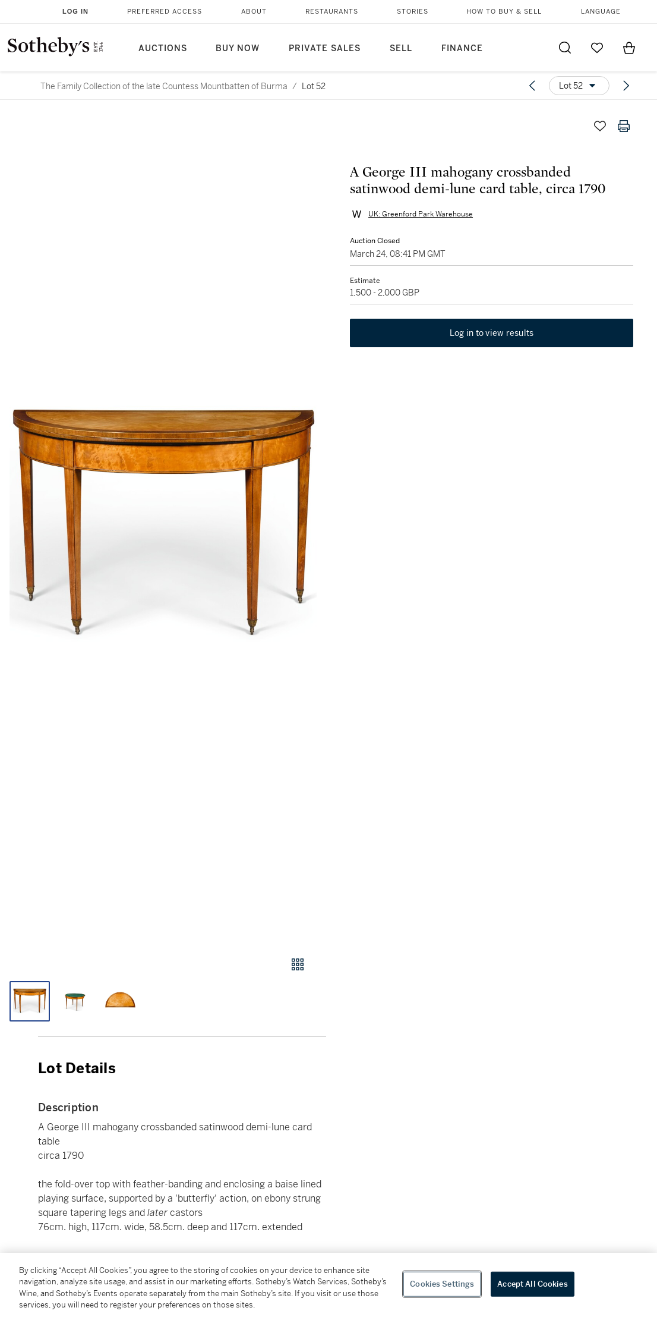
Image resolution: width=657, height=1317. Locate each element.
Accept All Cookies (532, 1284)
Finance (462, 48)
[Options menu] (579, 85)
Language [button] (601, 11)
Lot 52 (314, 86)
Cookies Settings (442, 1284)
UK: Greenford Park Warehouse (420, 214)
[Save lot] (599, 126)
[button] (163, 524)
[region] (328, 1285)
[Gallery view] (297, 964)
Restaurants (331, 11)
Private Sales (325, 48)
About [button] (254, 11)
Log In (75, 11)
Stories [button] (412, 11)
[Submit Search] (565, 48)
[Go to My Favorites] (597, 47)
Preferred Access (164, 11)
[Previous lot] (532, 85)
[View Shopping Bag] (629, 47)
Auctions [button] (162, 48)
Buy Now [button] (238, 48)
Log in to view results (492, 333)
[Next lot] (626, 85)
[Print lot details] (623, 126)
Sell (401, 48)
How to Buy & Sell (504, 11)
